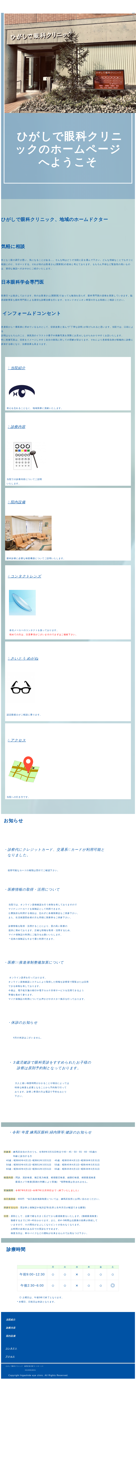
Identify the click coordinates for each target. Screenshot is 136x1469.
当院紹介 (10, 1319)
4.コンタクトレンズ (24, 576)
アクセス (10, 1356)
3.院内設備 (16, 502)
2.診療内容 (16, 427)
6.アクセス (17, 740)
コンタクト (11, 1348)
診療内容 (10, 1327)
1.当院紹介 (16, 368)
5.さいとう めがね (23, 658)
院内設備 (10, 1336)
